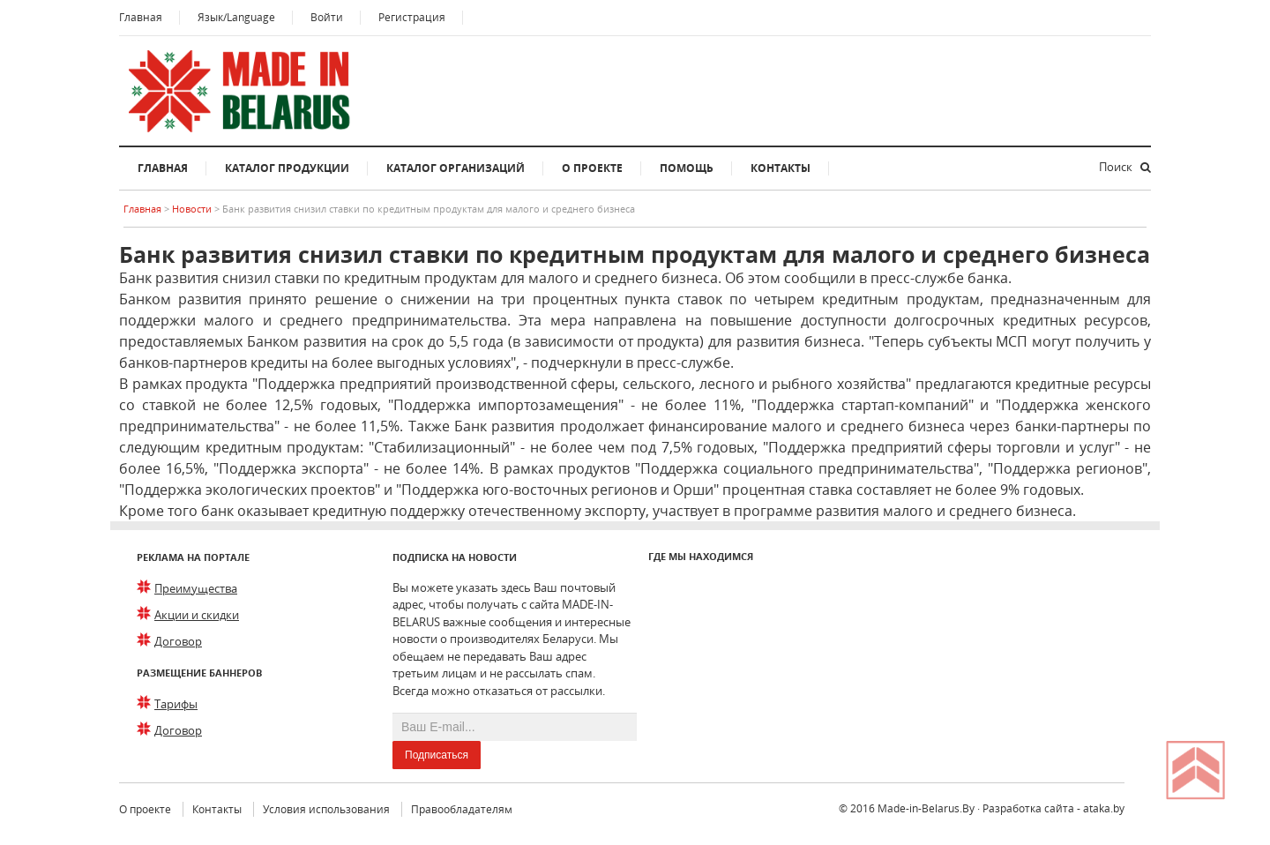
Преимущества (195, 588)
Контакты (781, 168)
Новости (193, 208)
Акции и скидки (196, 615)
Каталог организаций (455, 168)
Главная (140, 17)
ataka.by (1103, 808)
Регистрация (411, 17)
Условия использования (326, 809)
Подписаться (436, 755)
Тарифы (176, 704)
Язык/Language (236, 17)
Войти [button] (326, 17)
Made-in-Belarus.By (926, 808)
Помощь (686, 168)
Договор (178, 641)
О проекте (592, 168)
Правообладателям (461, 809)
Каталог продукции (287, 168)
